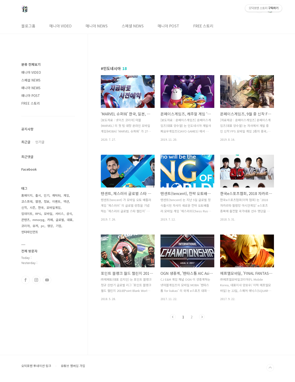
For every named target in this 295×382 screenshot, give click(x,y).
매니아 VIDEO (60, 26)
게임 (66, 195)
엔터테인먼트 (29, 232)
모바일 (48, 213)
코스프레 (27, 201)
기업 (58, 226)
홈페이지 (27, 195)
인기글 (39, 142)
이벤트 (56, 201)
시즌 (32, 207)
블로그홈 (28, 26)
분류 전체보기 (30, 64)
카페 (50, 219)
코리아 (25, 226)
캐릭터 (56, 195)
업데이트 (27, 213)
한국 (41, 207)
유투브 (47, 280)
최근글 (25, 142)
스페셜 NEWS (133, 26)
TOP (270, 367)
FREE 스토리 (203, 26)
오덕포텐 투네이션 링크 (36, 366)
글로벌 (60, 219)
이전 (173, 317)
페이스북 (25, 280)
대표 (70, 219)
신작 (24, 207)
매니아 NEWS (97, 26)
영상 (50, 226)
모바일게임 (54, 207)
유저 (35, 226)
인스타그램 (36, 280)
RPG (38, 213)
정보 (46, 201)
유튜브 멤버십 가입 (73, 366)
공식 (69, 213)
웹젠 (38, 201)
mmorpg (38, 219)
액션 (66, 201)
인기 (46, 195)
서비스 (59, 213)
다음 (202, 317)
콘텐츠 (25, 219)
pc (42, 226)
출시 (38, 195)
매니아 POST (168, 26)
